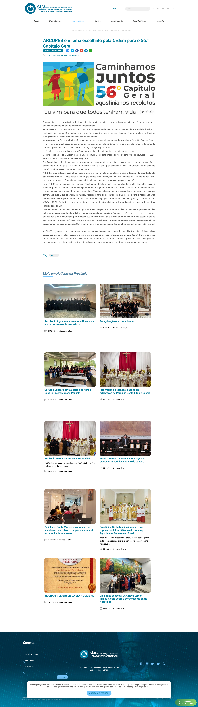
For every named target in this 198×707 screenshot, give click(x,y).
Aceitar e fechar (99, 693)
